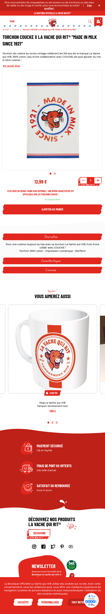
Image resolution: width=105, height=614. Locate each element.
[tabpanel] (52, 120)
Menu (12, 21)
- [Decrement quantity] (83, 180)
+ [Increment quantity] (97, 180)
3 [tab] (56, 423)
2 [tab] (54, 174)
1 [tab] (50, 174)
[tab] (52, 237)
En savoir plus (11, 65)
